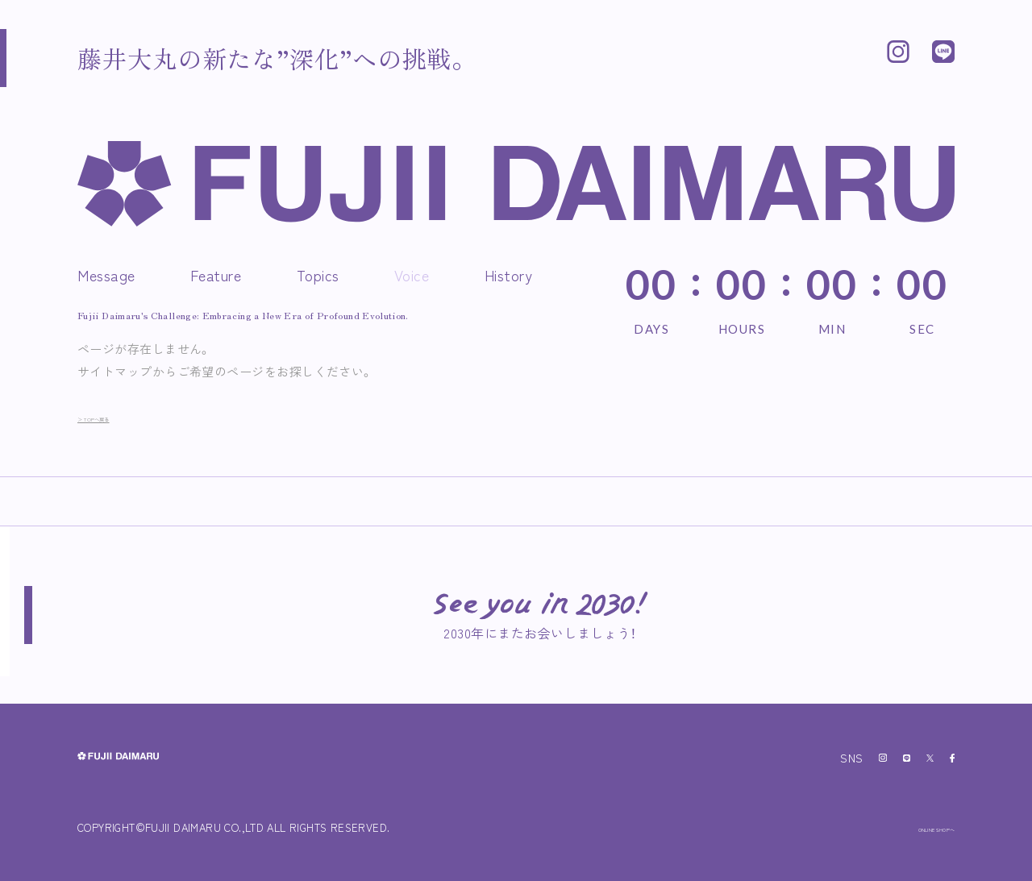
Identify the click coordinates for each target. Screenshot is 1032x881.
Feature (216, 274)
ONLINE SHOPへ (911, 827)
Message (106, 274)
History (509, 274)
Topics (318, 274)
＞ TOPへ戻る (117, 416)
